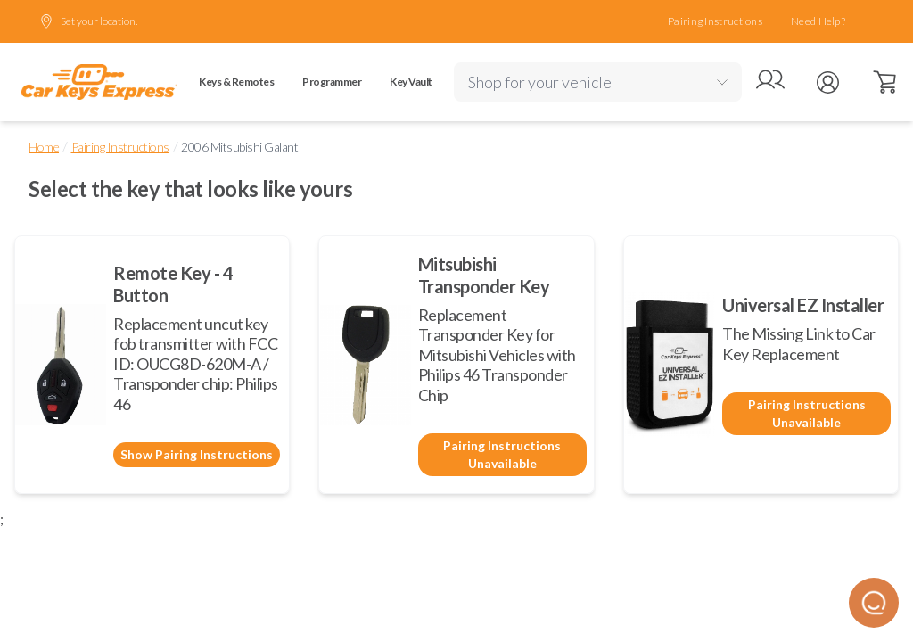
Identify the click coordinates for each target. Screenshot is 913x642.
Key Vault (411, 81)
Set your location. (88, 21)
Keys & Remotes (236, 81)
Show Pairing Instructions (196, 454)
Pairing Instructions (715, 21)
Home (44, 146)
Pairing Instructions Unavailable (502, 454)
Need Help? (818, 21)
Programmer (331, 81)
